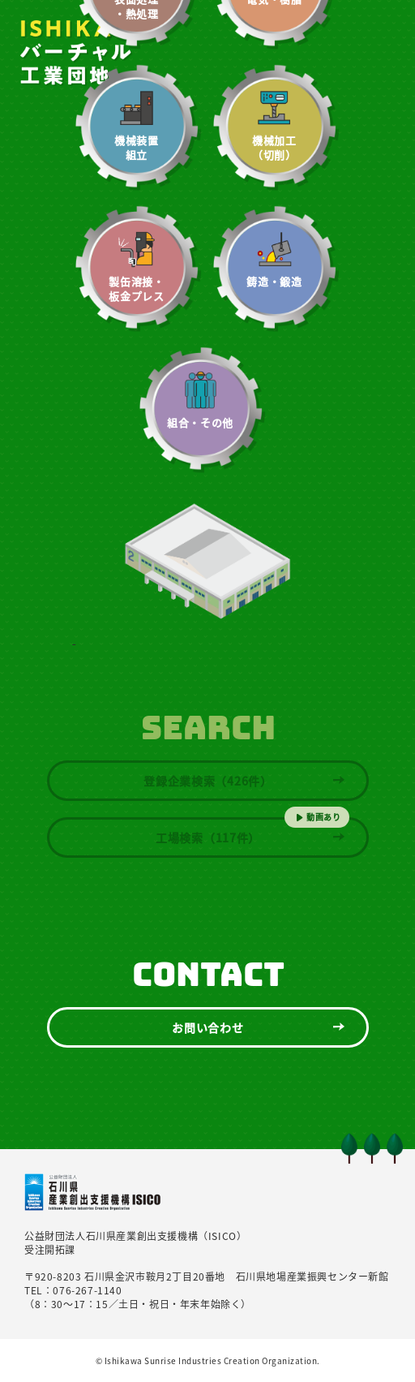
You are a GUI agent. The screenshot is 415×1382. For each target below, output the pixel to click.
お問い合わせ (207, 1027)
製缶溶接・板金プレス (136, 289)
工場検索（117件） (208, 837)
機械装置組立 (136, 147)
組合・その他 (200, 422)
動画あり (323, 817)
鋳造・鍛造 (274, 281)
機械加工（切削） (274, 147)
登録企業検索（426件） (207, 781)
